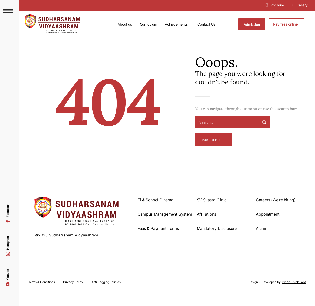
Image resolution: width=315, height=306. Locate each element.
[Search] (264, 129)
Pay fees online (286, 24)
